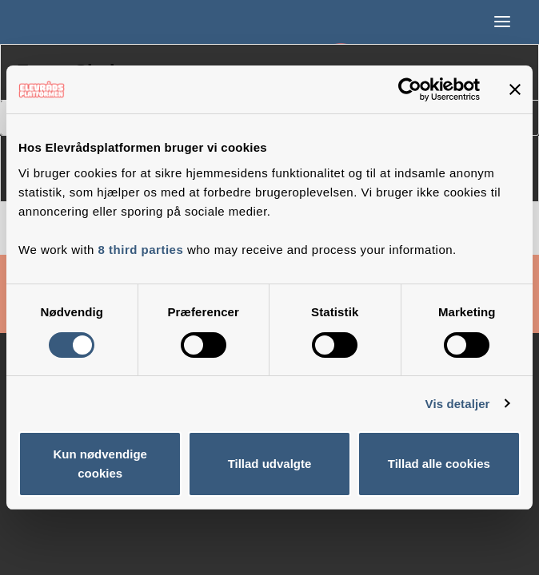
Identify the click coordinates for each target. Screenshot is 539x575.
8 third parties (141, 249)
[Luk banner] (515, 89)
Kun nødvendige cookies (100, 463)
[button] (502, 21)
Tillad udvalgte (270, 463)
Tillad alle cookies (439, 463)
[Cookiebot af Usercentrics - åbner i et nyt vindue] (410, 89)
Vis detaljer (457, 403)
